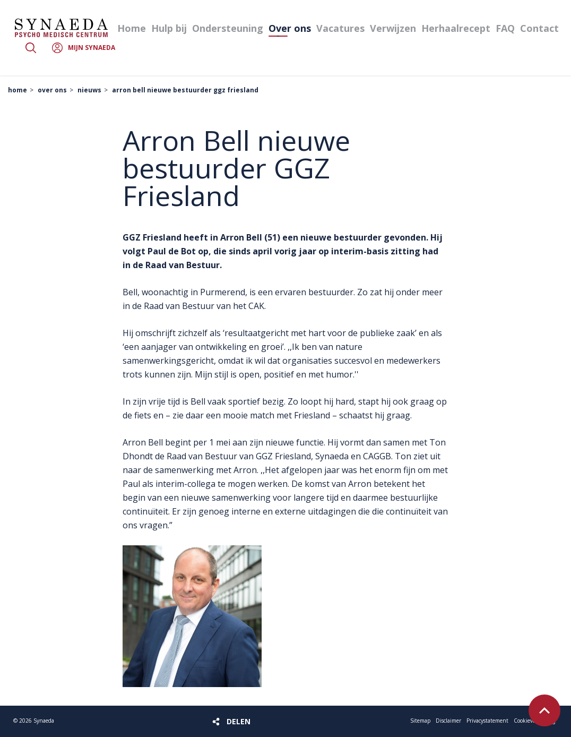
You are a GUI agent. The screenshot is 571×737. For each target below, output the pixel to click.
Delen (238, 721)
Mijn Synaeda (91, 47)
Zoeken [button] (30, 47)
